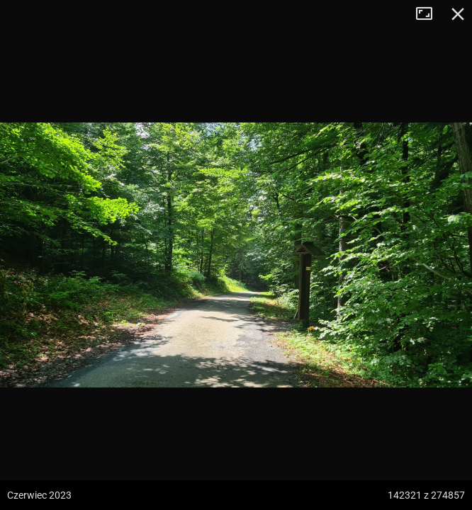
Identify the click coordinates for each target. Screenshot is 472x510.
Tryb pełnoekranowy (429, 14)
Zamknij (458, 14)
